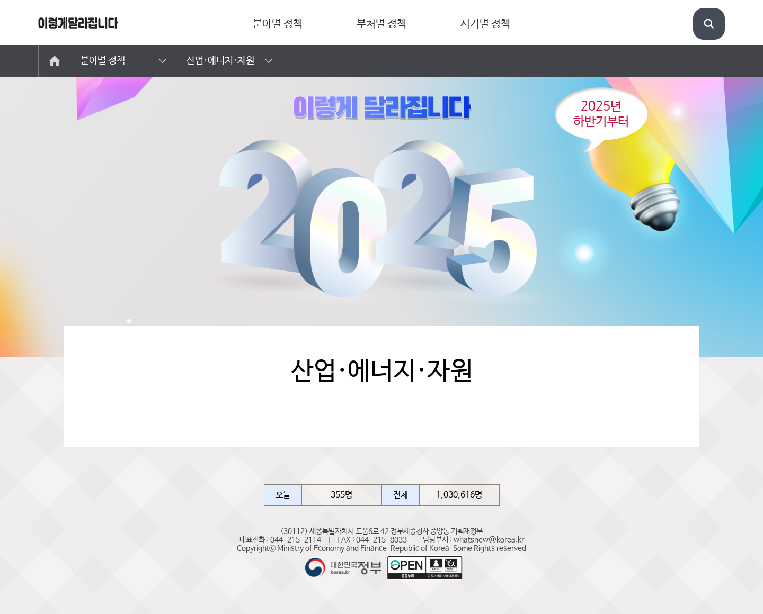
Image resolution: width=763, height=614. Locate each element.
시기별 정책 (485, 24)
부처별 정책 (381, 24)
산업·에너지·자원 (220, 61)
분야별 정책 (278, 24)
